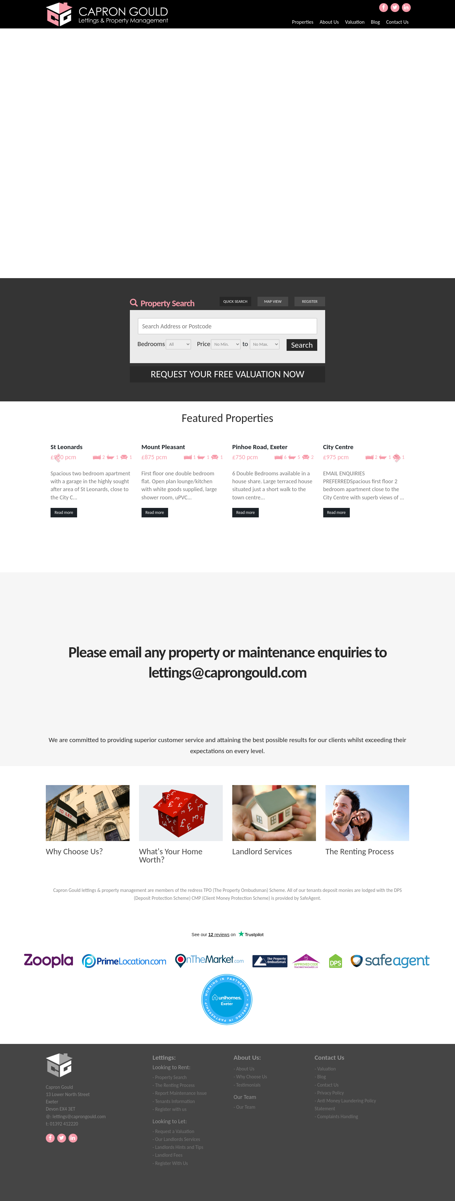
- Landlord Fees (168, 1155)
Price (203, 344)
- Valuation (325, 1069)
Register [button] (310, 301)
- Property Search (170, 1077)
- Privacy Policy (329, 1093)
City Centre (338, 447)
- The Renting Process (174, 1085)
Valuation (355, 22)
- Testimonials (247, 1085)
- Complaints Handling (336, 1116)
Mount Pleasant (163, 447)
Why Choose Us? (74, 851)
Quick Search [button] (235, 301)
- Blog (320, 1077)
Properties (302, 22)
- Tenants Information (174, 1101)
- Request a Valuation (173, 1131)
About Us (329, 22)
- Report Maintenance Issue (180, 1093)
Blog (375, 22)
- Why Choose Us (250, 1077)
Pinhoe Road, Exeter (260, 447)
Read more (64, 512)
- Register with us (169, 1109)
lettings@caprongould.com (79, 1116)
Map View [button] (273, 301)
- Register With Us (170, 1163)
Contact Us (397, 22)
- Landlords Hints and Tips (178, 1147)
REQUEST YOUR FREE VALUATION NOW (227, 374)
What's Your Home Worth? (171, 855)
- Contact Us (327, 1085)
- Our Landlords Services (176, 1139)
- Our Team (244, 1107)
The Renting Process (359, 851)
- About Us (244, 1069)
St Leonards (66, 447)
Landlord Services (262, 851)
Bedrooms (151, 344)
